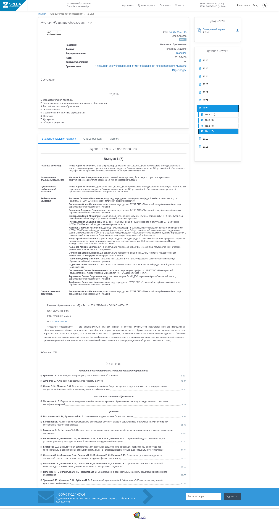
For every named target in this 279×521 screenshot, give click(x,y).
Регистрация (243, 5)
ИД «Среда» (179, 70)
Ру (265, 5)
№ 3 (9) (207, 120)
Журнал (127, 5)
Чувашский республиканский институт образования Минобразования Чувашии (141, 65)
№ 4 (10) (208, 114)
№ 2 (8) (207, 125)
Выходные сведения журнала (59, 138)
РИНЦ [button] (182, 39)
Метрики (114, 138)
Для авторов (145, 5)
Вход (255, 5)
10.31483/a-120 (177, 32)
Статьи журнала (92, 138)
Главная (42, 14)
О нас (178, 5)
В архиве (181, 53)
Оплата (164, 5)
